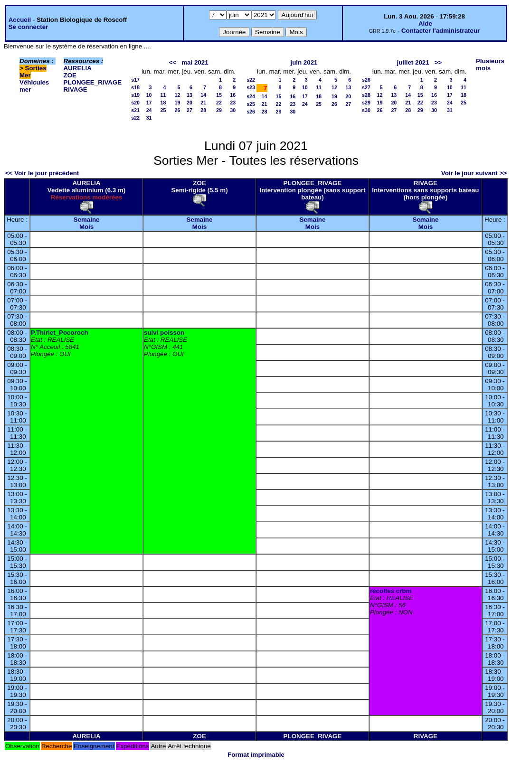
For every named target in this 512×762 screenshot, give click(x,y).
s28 (366, 95)
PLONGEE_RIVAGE (93, 82)
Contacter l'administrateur (440, 30)
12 (177, 95)
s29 (366, 102)
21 (203, 102)
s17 (135, 80)
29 (219, 110)
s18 (135, 87)
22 (219, 102)
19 (177, 102)
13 (189, 95)
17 (149, 102)
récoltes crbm (390, 590)
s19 (135, 95)
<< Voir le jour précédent (42, 173)
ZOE (70, 75)
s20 (135, 102)
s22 (135, 118)
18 (163, 102)
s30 (366, 110)
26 (177, 110)
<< (173, 62)
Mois (86, 226)
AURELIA (78, 68)
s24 (251, 96)
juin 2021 (303, 62)
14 (203, 95)
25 (163, 110)
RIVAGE (75, 89)
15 (219, 95)
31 (149, 118)
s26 (251, 111)
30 (233, 110)
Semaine (87, 219)
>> (438, 62)
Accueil (20, 19)
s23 (251, 87)
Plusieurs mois (490, 64)
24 (149, 110)
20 (189, 102)
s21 (135, 110)
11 (163, 95)
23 (233, 102)
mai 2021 (194, 62)
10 (149, 95)
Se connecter (28, 26)
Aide (425, 23)
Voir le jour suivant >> (474, 173)
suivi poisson (164, 332)
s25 (251, 104)
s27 (366, 87)
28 (203, 110)
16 (233, 95)
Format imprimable (256, 754)
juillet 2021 (413, 62)
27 (189, 110)
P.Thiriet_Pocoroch (59, 332)
